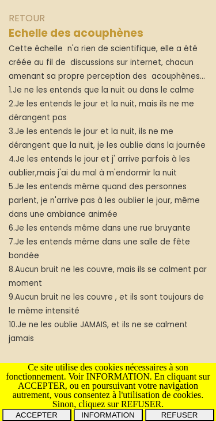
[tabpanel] (108, 185)
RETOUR (27, 18)
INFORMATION (107, 415)
